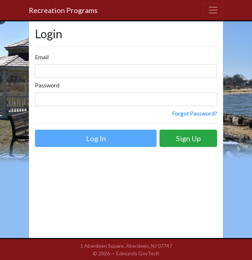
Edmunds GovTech (137, 253)
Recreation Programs (63, 10)
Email (42, 56)
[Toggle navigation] (213, 10)
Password (47, 85)
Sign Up (188, 138)
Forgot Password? (194, 113)
